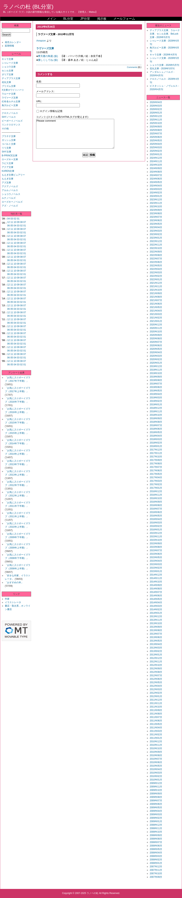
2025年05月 (156, 140)
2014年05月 (156, 599)
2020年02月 (156, 359)
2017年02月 (156, 484)
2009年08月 (156, 797)
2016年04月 (156, 519)
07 (24, 222)
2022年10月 (156, 248)
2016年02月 (156, 526)
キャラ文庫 (7, 59)
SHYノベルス (9, 117)
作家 (7, 599)
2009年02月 (156, 818)
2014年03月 (156, 606)
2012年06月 (156, 679)
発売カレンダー (13, 42)
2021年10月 (156, 290)
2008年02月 (156, 859)
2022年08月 (156, 255)
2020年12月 (156, 324)
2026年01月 (156, 112)
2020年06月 (156, 345)
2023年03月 (156, 230)
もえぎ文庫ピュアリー (13, 175)
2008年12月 (156, 825)
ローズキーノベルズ (12, 202)
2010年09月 (156, 752)
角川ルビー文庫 (10, 105)
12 (8, 222)
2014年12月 (156, 574)
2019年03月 (156, 397)
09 (18, 222)
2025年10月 (156, 123)
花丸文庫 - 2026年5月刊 (162, 68)
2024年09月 (156, 168)
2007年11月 (156, 870)
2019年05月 (156, 390)
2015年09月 (156, 543)
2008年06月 (156, 845)
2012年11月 (156, 661)
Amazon (41, 40)
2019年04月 (156, 394)
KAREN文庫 (8, 171)
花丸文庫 (6, 82)
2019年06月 (156, 387)
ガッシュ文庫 (9, 140)
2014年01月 (156, 613)
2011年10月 (156, 706)
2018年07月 (156, 425)
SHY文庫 (6, 151)
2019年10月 (156, 373)
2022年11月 (156, 244)
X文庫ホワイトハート (13, 90)
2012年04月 (156, 686)
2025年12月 (156, 116)
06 (8, 225)
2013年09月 (156, 626)
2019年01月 (156, 404)
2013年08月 (156, 630)
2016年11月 (156, 494)
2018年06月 (156, 428)
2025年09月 (156, 126)
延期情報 (9, 45)
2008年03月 (156, 856)
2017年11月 (156, 453)
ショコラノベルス (11, 194)
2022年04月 (156, 269)
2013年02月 (156, 651)
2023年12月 (156, 199)
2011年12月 (156, 699)
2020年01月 (156, 362)
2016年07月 (156, 508)
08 (21, 222)
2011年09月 (156, 710)
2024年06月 (156, 178)
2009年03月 (156, 814)
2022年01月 (156, 279)
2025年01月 (156, 154)
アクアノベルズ (10, 186)
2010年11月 (156, 745)
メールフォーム (124, 18)
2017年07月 (156, 467)
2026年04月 (156, 102)
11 (11, 222)
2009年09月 (156, 793)
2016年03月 (156, 522)
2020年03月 (156, 356)
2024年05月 (156, 182)
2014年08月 (156, 588)
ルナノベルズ (9, 198)
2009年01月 (156, 821)
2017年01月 (156, 488)
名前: (39, 81)
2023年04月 (156, 227)
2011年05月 (156, 724)
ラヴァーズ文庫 (10, 97)
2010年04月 (156, 769)
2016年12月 (156, 491)
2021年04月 (156, 310)
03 (11, 218)
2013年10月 (156, 623)
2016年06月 (156, 512)
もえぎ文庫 (7, 178)
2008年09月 (156, 835)
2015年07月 (156, 550)
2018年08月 (156, 422)
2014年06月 (156, 595)
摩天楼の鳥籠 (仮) (48, 56)
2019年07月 (156, 383)
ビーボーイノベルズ (12, 120)
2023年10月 (156, 206)
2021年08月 (156, 296)
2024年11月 (156, 161)
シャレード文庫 (10, 63)
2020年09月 (156, 335)
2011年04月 (156, 727)
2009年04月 (156, 811)
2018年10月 (156, 415)
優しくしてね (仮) (48, 59)
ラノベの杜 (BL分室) (28, 7)
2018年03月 (156, 439)
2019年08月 (156, 380)
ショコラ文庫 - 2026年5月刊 (164, 65)
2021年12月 (156, 283)
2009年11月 (156, 786)
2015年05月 (156, 557)
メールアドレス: (45, 91)
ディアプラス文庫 (11, 78)
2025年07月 (156, 133)
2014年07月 (156, 592)
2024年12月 (156, 158)
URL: (39, 101)
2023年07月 (156, 217)
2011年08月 (156, 713)
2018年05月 (156, 432)
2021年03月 (156, 314)
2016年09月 (156, 501)
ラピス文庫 (7, 163)
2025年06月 (156, 137)
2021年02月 (156, 317)
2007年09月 (156, 877)
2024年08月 (156, 171)
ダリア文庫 (7, 74)
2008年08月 (156, 838)
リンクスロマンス (11, 124)
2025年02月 (156, 151)
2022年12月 (156, 241)
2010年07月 (156, 759)
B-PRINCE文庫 (9, 155)
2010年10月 (156, 748)
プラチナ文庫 (9, 136)
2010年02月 (156, 776)
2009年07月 (156, 800)
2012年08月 (156, 672)
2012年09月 (156, 668)
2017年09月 (156, 460)
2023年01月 (156, 237)
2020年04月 (156, 352)
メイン (51, 18)
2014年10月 (156, 581)
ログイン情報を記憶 (49, 111)
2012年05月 (156, 682)
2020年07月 (156, 342)
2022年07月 (156, 258)
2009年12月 (156, 783)
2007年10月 (156, 873)
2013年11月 (156, 620)
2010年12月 (156, 741)
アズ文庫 (6, 182)
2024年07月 (156, 175)
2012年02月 (156, 692)
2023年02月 (156, 234)
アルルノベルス (10, 190)
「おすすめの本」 (14, 582)
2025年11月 (156, 119)
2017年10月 (156, 456)
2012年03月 (156, 689)
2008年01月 (156, 863)
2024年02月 (156, 192)
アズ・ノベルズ (10, 205)
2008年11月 (156, 828)
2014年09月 (156, 585)
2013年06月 (156, 637)
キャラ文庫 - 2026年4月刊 (163, 54)
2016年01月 (156, 529)
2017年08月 (156, 463)
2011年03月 (156, 731)
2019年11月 (156, 369)
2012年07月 (156, 675)
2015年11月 (156, 536)
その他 (5, 128)
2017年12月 (156, 449)
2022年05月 (156, 265)
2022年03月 (156, 272)
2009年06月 (156, 804)
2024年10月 (156, 164)
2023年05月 (156, 224)
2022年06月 (156, 262)
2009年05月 (156, 807)
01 (18, 218)
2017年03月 (156, 481)
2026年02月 (156, 109)
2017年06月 (156, 470)
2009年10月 (156, 790)
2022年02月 (156, 276)
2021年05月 (156, 307)
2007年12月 (156, 866)
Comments (132, 67)
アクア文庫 (7, 167)
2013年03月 (156, 647)
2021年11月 (156, 286)
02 (15, 218)
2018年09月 (156, 418)
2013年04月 (156, 644)
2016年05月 (156, 515)
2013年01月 (156, 654)
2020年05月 (156, 349)
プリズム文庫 (9, 86)
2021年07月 (156, 300)
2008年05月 (156, 849)
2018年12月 (156, 408)
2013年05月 (156, 640)
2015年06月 (156, 554)
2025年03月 (156, 147)
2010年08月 (156, 755)
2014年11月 (156, 578)
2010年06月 (156, 762)
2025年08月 (156, 130)
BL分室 (68, 18)
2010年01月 (156, 779)
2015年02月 (156, 567)
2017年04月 (156, 477)
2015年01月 (156, 571)
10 (15, 222)
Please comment (75, 134)
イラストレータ (13, 602)
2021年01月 (156, 321)
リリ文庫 (6, 147)
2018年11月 (156, 411)
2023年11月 (156, 203)
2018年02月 (156, 442)
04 (8, 218)
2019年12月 (156, 366)
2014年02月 (156, 609)
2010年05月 (156, 765)
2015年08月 (156, 547)
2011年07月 (156, 717)
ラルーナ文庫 (9, 93)
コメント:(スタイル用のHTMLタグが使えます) (62, 116)
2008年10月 (156, 831)
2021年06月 (156, 303)
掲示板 (101, 18)
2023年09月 (156, 210)
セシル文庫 (7, 70)
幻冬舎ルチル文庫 (11, 101)
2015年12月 (156, 533)
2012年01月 (156, 696)
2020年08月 (156, 338)
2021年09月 (156, 293)
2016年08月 (156, 505)
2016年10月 (156, 498)
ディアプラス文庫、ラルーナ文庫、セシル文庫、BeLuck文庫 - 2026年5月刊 (165, 34)
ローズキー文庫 (10, 159)
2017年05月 (156, 474)
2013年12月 (156, 616)
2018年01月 (156, 446)
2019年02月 (156, 401)
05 (11, 225)
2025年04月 (156, 144)
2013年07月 (156, 633)
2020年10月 (156, 331)
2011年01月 (156, 738)
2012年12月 (156, 658)
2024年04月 (156, 185)
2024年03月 (156, 189)
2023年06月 (156, 220)
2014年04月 (156, 602)
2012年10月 (156, 665)
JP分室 (85, 18)
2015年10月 (156, 540)
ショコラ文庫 (9, 66)
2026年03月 (156, 105)
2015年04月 (156, 560)
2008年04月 (156, 852)
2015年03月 (156, 564)
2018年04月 (156, 435)
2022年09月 (156, 251)
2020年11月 (156, 328)
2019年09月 (156, 376)
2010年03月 (156, 772)
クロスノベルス (10, 113)
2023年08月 (156, 213)
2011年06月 (156, 720)
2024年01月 (156, 196)
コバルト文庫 (9, 144)
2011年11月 (156, 703)
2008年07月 (156, 842)
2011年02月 (156, 734)
